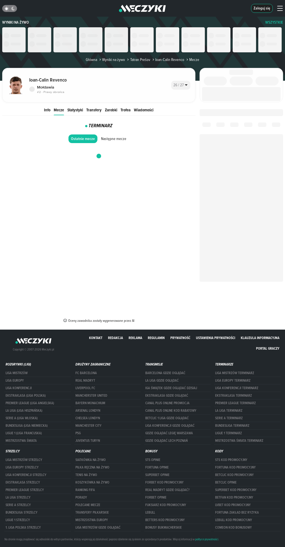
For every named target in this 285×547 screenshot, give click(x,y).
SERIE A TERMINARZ (229, 418)
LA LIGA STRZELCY (18, 497)
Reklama (135, 337)
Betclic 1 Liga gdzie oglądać (167, 418)
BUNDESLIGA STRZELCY (22, 512)
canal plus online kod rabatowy (170, 410)
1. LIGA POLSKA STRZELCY (23, 527)
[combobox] (180, 85)
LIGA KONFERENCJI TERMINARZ (236, 388)
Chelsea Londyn (87, 418)
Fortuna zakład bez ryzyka (237, 512)
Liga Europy (15, 380)
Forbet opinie (155, 497)
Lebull (150, 512)
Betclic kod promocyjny (234, 475)
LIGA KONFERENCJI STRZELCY (26, 475)
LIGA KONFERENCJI (19, 388)
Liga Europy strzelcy (22, 467)
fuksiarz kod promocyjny (165, 505)
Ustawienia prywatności (215, 337)
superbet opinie (157, 475)
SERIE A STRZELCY (18, 505)
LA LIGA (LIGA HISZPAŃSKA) (24, 410)
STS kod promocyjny (231, 460)
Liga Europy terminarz (232, 380)
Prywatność (180, 337)
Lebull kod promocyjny (233, 520)
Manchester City (88, 425)
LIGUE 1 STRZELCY (18, 520)
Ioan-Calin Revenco (167, 59)
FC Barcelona (86, 373)
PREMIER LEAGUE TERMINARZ (235, 403)
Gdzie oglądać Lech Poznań (166, 440)
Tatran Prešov (138, 59)
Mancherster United (91, 395)
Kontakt (95, 337)
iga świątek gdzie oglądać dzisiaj (171, 388)
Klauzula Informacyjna (260, 337)
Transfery (94, 110)
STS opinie (152, 460)
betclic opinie (226, 482)
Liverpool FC (85, 388)
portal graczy (267, 348)
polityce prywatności (206, 539)
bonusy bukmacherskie (163, 527)
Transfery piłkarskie (92, 512)
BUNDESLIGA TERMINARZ (232, 425)
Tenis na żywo (86, 475)
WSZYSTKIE (274, 22)
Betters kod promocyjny (165, 520)
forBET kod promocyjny (164, 482)
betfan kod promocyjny (234, 497)
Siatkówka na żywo (90, 460)
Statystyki (75, 110)
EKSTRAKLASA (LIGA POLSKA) (26, 395)
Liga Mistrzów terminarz (234, 373)
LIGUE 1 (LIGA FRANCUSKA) (24, 433)
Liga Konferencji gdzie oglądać (170, 425)
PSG (78, 433)
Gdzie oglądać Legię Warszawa (169, 433)
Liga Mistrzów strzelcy (24, 460)
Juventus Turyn (87, 440)
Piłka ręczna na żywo (92, 467)
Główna (91, 59)
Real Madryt (85, 380)
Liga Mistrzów (17, 373)
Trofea (126, 110)
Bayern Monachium (90, 403)
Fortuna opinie (157, 467)
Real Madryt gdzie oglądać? (167, 490)
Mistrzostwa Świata (21, 440)
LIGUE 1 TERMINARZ (228, 433)
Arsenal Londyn (87, 410)
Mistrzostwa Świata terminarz (239, 440)
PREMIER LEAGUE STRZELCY (25, 490)
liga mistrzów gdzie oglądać (98, 527)
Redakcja (115, 337)
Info (47, 110)
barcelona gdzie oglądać (165, 373)
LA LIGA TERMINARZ (228, 410)
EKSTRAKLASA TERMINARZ (233, 395)
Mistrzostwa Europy (91, 520)
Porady (81, 497)
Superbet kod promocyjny (236, 490)
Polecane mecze (87, 505)
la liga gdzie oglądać (162, 380)
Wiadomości (143, 110)
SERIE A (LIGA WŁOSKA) (22, 418)
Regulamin (156, 337)
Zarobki (111, 110)
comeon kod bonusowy (233, 527)
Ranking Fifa (85, 490)
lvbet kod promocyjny (233, 505)
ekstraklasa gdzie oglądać (166, 395)
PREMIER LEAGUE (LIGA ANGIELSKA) (30, 403)
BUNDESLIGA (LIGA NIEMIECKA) (27, 425)
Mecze (59, 110)
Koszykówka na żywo (92, 482)
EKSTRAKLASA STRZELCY (23, 482)
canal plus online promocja (167, 403)
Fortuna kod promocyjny (235, 467)
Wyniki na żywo (15, 22)
